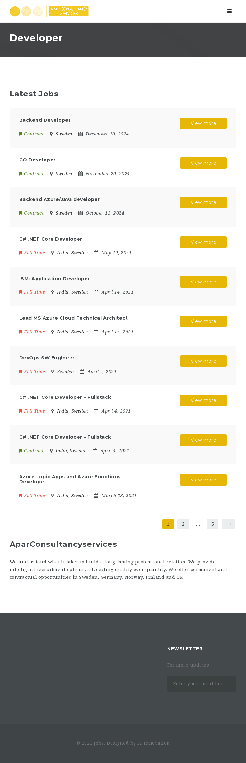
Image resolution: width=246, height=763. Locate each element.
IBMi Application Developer (54, 279)
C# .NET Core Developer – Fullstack (65, 397)
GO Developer (37, 160)
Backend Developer (45, 120)
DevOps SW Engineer (47, 358)
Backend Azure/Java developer (59, 199)
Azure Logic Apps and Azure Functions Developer (70, 479)
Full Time (32, 252)
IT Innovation (153, 743)
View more (204, 123)
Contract (31, 133)
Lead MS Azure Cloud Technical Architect (73, 318)
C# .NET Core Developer (50, 239)
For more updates (188, 665)
